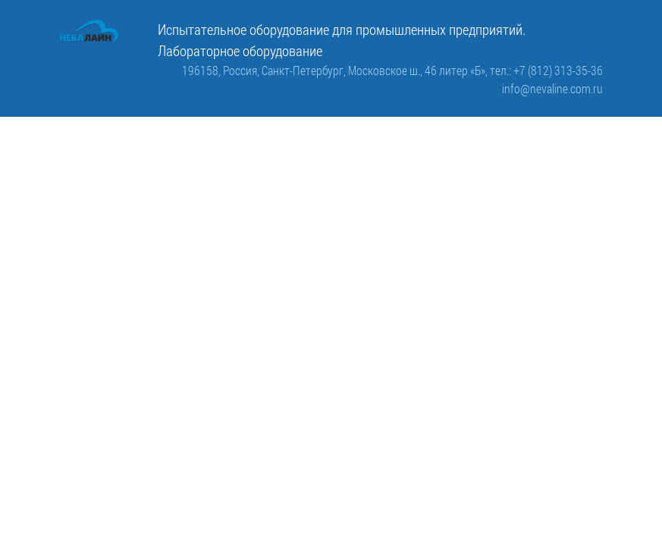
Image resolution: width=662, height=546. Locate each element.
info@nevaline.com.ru (552, 88)
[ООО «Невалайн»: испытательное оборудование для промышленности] (90, 32)
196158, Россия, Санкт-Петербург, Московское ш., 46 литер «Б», (336, 70)
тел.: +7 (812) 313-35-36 (546, 70)
